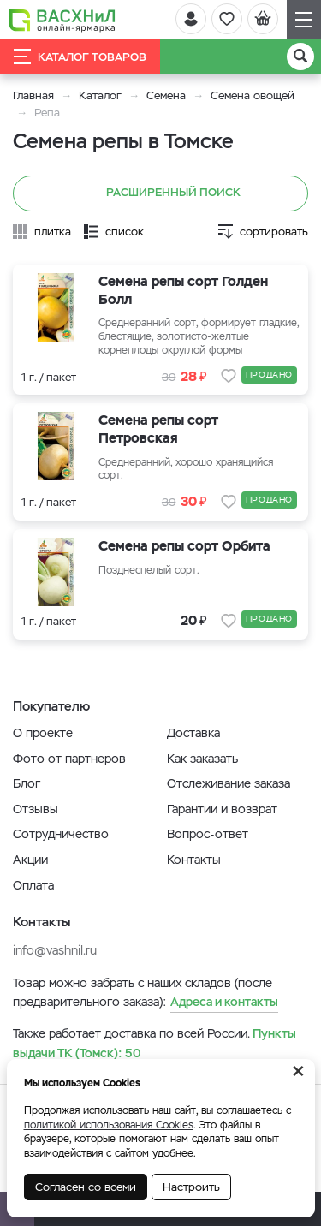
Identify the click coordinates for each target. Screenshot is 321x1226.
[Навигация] (304, 19)
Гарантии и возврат (222, 809)
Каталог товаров (80, 56)
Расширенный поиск (160, 193)
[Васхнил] (62, 19)
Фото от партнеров (69, 758)
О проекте (43, 733)
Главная (33, 95)
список (124, 231)
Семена (166, 95)
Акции (30, 859)
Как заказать (202, 758)
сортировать (274, 231)
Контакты (194, 859)
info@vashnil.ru (55, 950)
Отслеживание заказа (228, 783)
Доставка (193, 733)
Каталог (100, 95)
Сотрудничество (61, 834)
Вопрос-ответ (207, 834)
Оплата (33, 885)
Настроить (191, 1187)
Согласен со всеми (85, 1187)
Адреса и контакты (224, 1001)
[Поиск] (300, 56)
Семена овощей (252, 95)
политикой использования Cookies (108, 1125)
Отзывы (35, 809)
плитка (52, 231)
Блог (26, 783)
